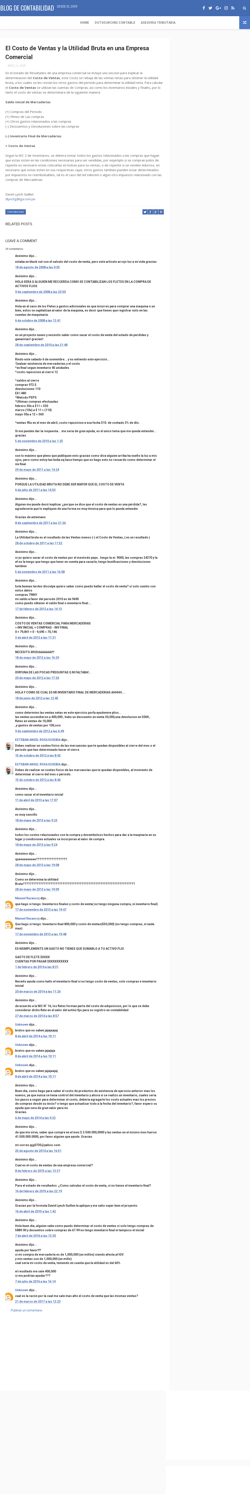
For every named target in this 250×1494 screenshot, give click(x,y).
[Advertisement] (83, 1357)
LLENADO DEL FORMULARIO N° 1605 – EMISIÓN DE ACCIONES (220, 353)
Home (7, 22)
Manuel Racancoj (27, 902)
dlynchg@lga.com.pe (20, 199)
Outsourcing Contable (37, 22)
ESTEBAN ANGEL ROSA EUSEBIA (38, 744)
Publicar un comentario (26, 1319)
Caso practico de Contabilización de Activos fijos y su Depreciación (219, 390)
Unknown (21, 1033)
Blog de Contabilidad (27, 7)
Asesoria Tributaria (80, 22)
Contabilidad (15, 212)
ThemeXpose (117, 1488)
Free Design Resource (142, 1488)
